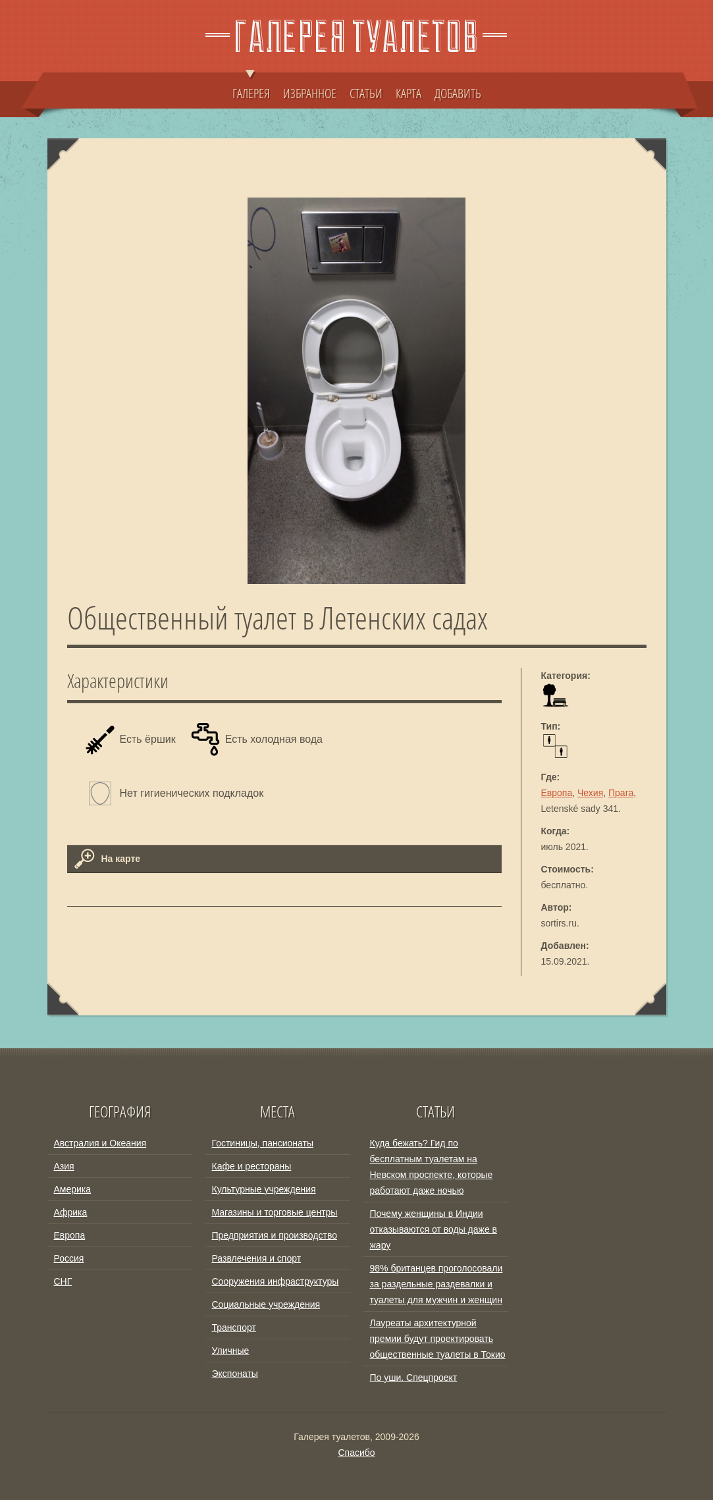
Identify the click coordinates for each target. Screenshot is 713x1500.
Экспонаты (235, 1373)
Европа (557, 793)
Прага (620, 793)
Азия (64, 1166)
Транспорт (234, 1327)
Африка (71, 1212)
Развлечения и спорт (257, 1258)
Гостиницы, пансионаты (262, 1143)
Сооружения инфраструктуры (275, 1281)
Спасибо (356, 1452)
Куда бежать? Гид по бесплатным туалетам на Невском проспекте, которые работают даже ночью (431, 1167)
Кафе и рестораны (252, 1166)
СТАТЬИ (366, 92)
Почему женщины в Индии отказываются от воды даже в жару (434, 1229)
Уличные (231, 1350)
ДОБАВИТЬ (458, 92)
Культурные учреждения (264, 1189)
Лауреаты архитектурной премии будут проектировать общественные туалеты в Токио (438, 1339)
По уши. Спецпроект (414, 1377)
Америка (73, 1189)
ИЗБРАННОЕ (309, 92)
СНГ (63, 1281)
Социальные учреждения (266, 1304)
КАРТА (408, 92)
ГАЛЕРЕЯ (251, 86)
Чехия (590, 793)
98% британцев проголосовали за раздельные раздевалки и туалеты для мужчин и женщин (436, 1284)
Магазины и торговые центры (275, 1212)
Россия (69, 1258)
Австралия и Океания (100, 1143)
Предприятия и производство (274, 1235)
